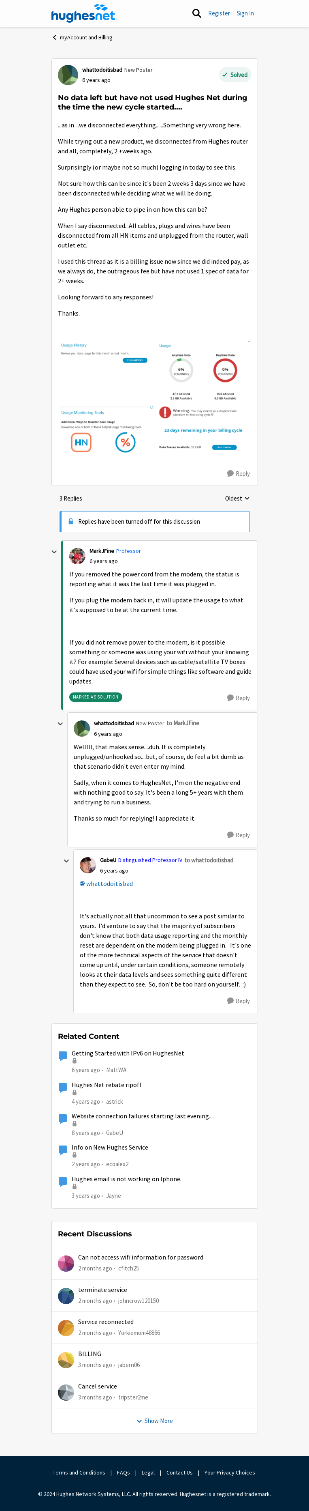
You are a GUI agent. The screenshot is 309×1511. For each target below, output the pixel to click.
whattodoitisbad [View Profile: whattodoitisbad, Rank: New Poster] (102, 69)
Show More (154, 1421)
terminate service (102, 1290)
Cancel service (97, 1386)
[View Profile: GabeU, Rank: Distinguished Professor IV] (88, 865)
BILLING (89, 1354)
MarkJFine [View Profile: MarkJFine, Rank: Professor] (102, 551)
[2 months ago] (95, 1268)
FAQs (123, 1472)
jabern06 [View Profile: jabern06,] (129, 1365)
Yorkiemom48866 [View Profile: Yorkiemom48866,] (139, 1333)
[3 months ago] (95, 1365)
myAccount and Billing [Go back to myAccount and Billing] (82, 37)
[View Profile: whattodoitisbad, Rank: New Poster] (68, 75)
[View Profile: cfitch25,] (66, 1263)
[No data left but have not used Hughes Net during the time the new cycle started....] (104, 561)
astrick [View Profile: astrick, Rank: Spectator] (114, 1101)
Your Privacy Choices (230, 1472)
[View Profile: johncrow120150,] (66, 1296)
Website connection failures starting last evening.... (143, 1116)
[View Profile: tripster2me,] (66, 1392)
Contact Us (179, 1472)
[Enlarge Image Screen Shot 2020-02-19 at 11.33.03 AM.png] (154, 398)
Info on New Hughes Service (110, 1147)
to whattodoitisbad (208, 860)
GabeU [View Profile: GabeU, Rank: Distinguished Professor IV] (108, 860)
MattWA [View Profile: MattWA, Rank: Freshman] (116, 1070)
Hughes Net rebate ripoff (107, 1085)
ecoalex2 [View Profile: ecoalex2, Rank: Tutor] (117, 1164)
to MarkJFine (182, 723)
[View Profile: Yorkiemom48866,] (66, 1328)
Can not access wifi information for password (140, 1257)
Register (219, 13)
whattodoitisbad (109, 884)
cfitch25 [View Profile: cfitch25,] (128, 1268)
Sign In (245, 13)
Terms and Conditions (79, 1472)
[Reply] (238, 473)
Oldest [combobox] (237, 498)
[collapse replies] (54, 552)
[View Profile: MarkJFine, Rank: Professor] (77, 556)
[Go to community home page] (84, 13)
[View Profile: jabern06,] (66, 1360)
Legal (148, 1472)
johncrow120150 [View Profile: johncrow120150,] (138, 1300)
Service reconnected (106, 1322)
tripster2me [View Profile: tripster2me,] (133, 1397)
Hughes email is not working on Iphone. (126, 1179)
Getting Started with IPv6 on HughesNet (128, 1053)
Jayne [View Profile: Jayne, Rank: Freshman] (113, 1195)
